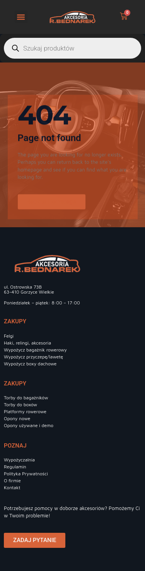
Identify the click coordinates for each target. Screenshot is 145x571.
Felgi (9, 336)
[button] (21, 16)
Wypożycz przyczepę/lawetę (33, 357)
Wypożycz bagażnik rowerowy (35, 350)
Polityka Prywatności (26, 473)
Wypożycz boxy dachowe (30, 364)
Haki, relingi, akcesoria (27, 343)
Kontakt (12, 487)
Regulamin (15, 467)
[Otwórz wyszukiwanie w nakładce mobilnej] (72, 48)
